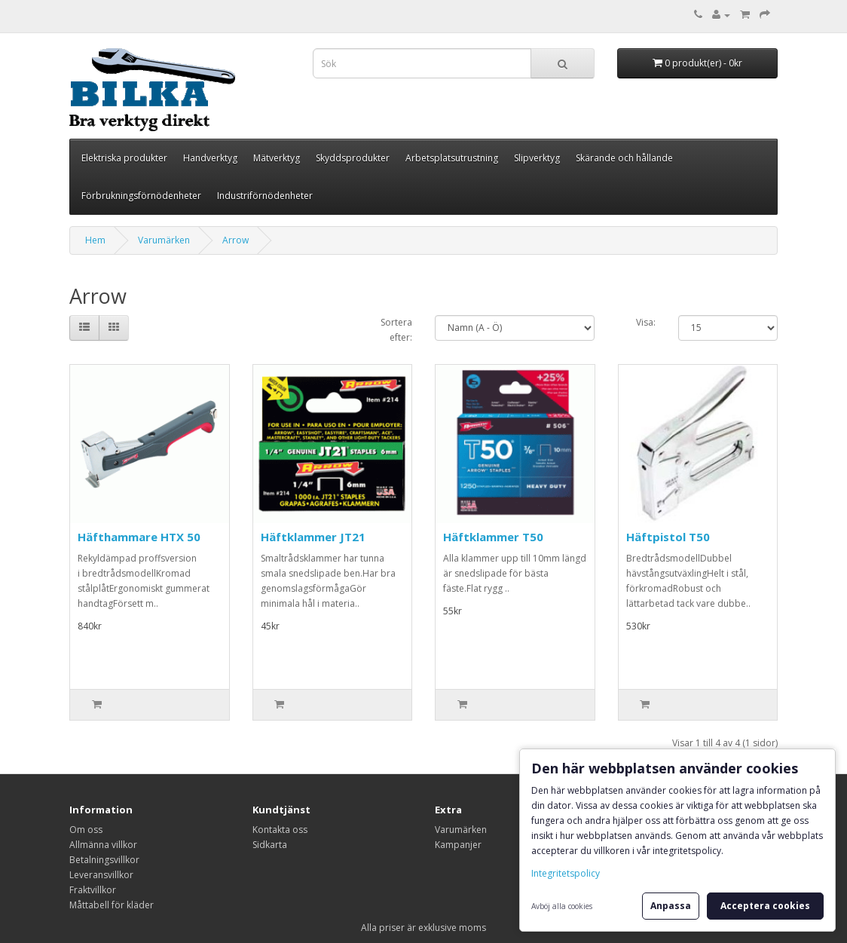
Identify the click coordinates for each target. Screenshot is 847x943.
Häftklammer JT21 (313, 536)
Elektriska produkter (124, 158)
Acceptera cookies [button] (765, 905)
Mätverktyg (276, 158)
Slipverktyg (537, 158)
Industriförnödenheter (265, 195)
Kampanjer (458, 844)
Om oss (85, 829)
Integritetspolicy (565, 873)
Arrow (235, 240)
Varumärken (164, 240)
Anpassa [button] (670, 905)
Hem (95, 240)
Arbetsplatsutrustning (451, 158)
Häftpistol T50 (668, 536)
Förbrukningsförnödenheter (141, 195)
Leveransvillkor (101, 874)
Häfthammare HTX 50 (139, 536)
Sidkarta (269, 844)
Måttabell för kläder (111, 905)
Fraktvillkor (92, 889)
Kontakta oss (279, 829)
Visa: (646, 322)
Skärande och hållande (624, 158)
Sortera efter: (396, 330)
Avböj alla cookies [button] (561, 906)
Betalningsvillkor (104, 859)
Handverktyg (210, 158)
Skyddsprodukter (353, 158)
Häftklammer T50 (493, 536)
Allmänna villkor (103, 844)
